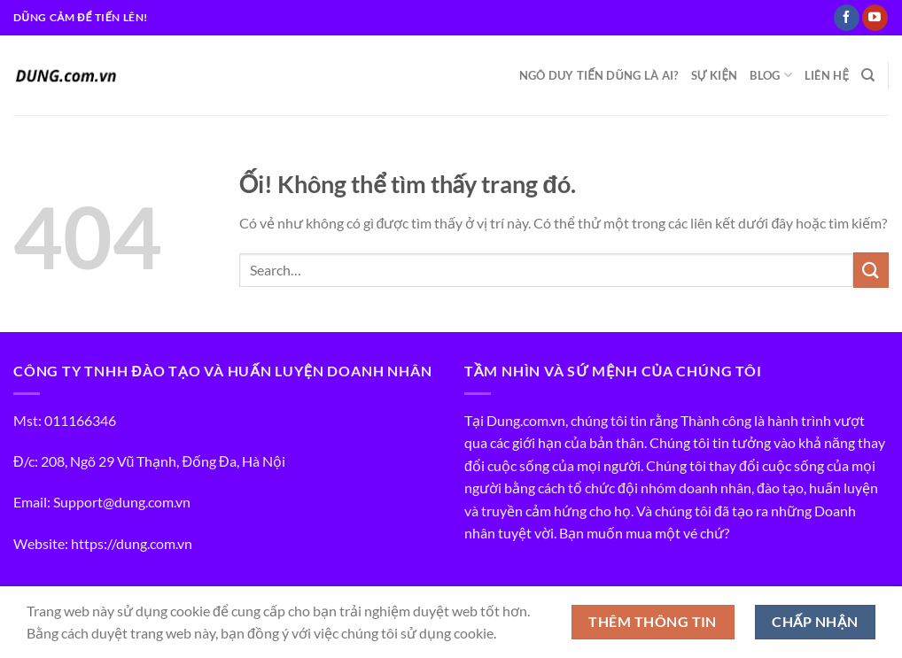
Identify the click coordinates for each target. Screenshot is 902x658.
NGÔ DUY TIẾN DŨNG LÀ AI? (599, 75)
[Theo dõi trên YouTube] (875, 17)
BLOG (770, 74)
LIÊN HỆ (827, 75)
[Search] (868, 75)
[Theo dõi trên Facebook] (846, 17)
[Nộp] (871, 269)
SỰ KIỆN (714, 75)
